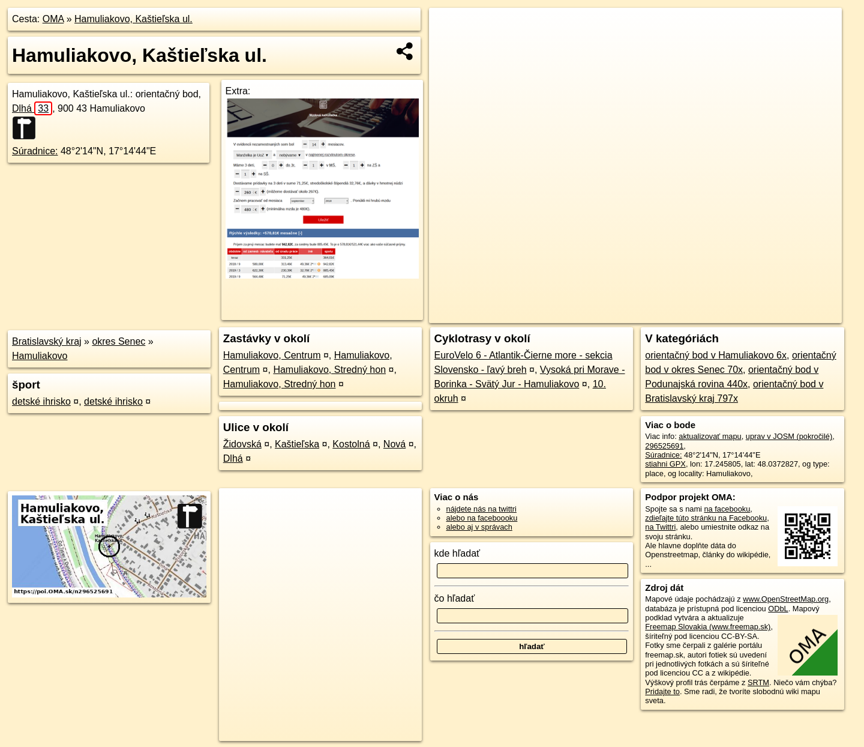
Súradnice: (35, 151)
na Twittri (660, 526)
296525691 (664, 445)
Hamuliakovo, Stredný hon (329, 369)
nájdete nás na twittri (481, 508)
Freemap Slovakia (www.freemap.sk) (707, 626)
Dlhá (32, 108)
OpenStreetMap (638, 314)
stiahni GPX (665, 463)
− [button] (450, 47)
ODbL (778, 608)
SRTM (758, 682)
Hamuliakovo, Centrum (272, 355)
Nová (394, 444)
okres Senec (118, 341)
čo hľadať (454, 598)
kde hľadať (457, 553)
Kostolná (351, 444)
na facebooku (727, 508)
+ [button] (450, 28)
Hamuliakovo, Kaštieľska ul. (133, 19)
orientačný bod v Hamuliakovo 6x (716, 355)
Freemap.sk (700, 314)
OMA (53, 19)
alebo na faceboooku (482, 517)
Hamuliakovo (39, 356)
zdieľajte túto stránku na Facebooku (706, 517)
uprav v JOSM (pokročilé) (789, 436)
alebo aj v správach (479, 526)
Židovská (242, 444)
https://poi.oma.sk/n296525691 (790, 314)
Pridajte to (662, 691)
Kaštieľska (297, 444)
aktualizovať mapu (710, 436)
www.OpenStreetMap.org (786, 598)
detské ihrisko (41, 401)
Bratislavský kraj (47, 341)
